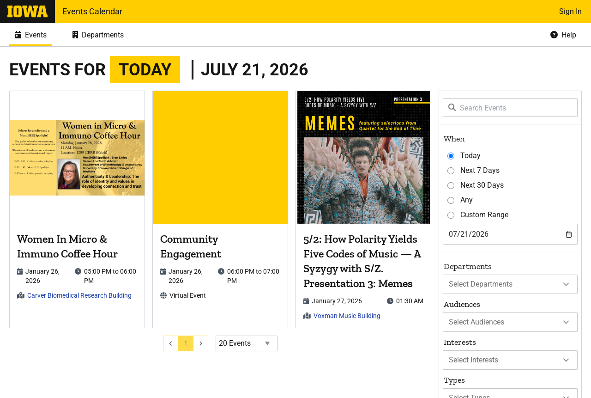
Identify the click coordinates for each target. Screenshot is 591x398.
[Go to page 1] (186, 343)
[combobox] (510, 234)
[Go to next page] (201, 343)
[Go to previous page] (171, 343)
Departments (468, 266)
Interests (460, 342)
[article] (77, 209)
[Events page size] (246, 343)
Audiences (462, 304)
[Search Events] (510, 107)
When (454, 139)
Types (454, 380)
